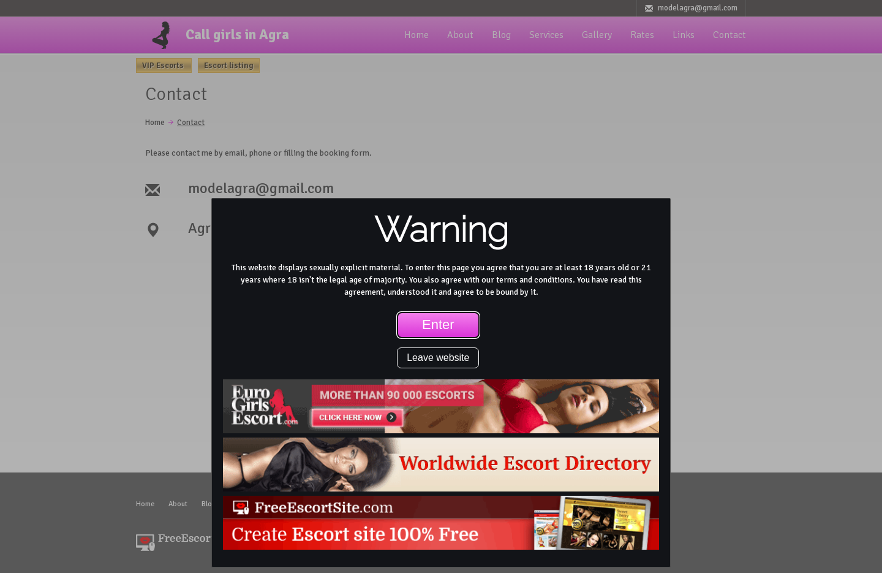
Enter (438, 324)
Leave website (438, 357)
